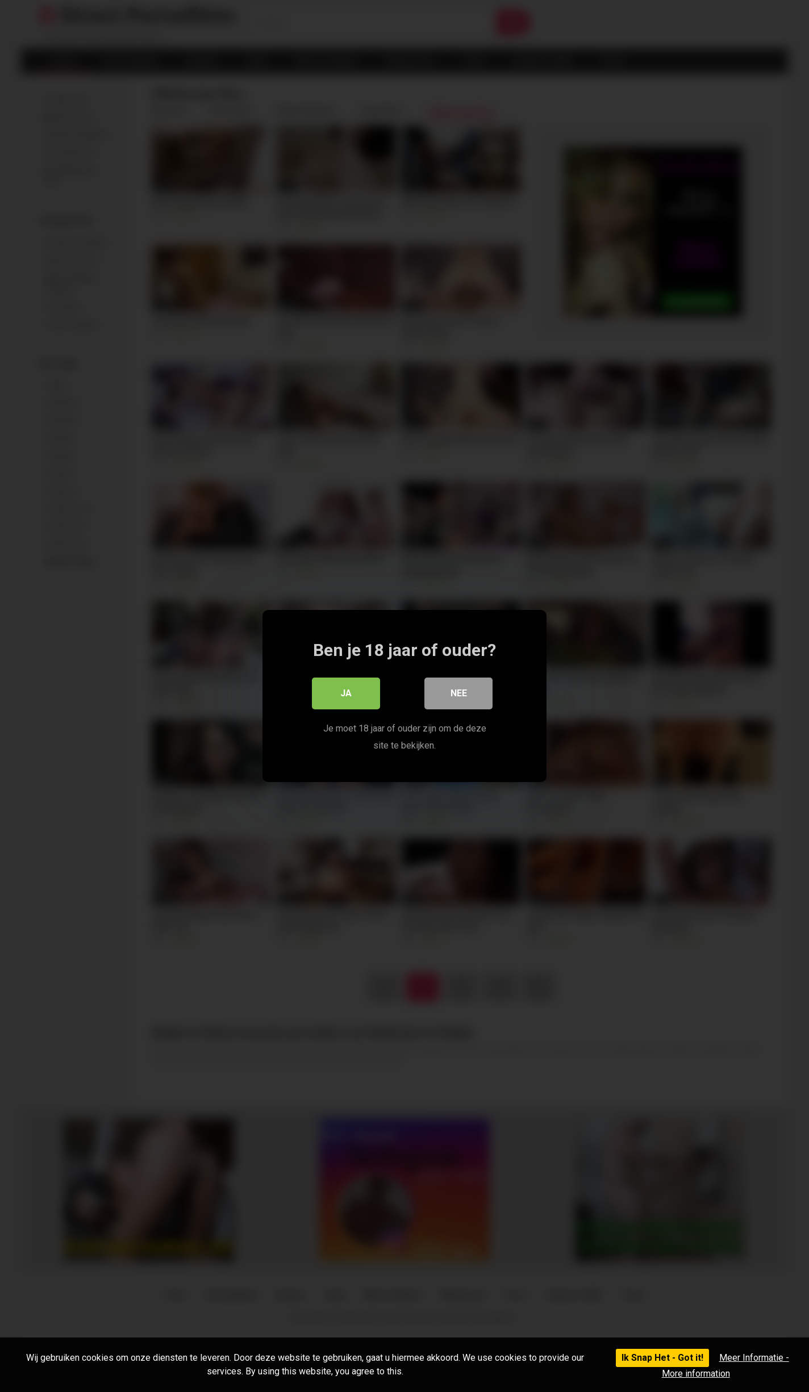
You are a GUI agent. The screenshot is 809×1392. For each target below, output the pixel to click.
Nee (459, 693)
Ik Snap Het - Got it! (662, 1357)
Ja (346, 693)
